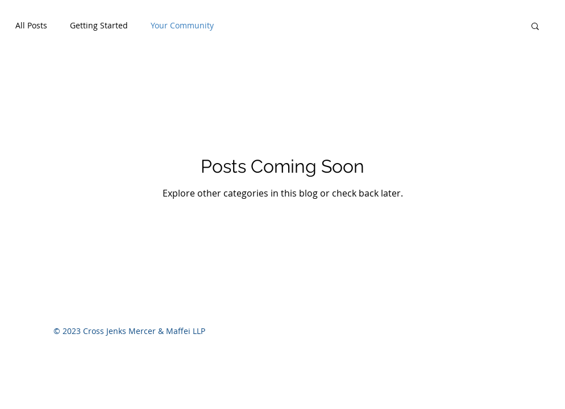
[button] (535, 27)
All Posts (31, 25)
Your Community (182, 25)
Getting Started (99, 25)
